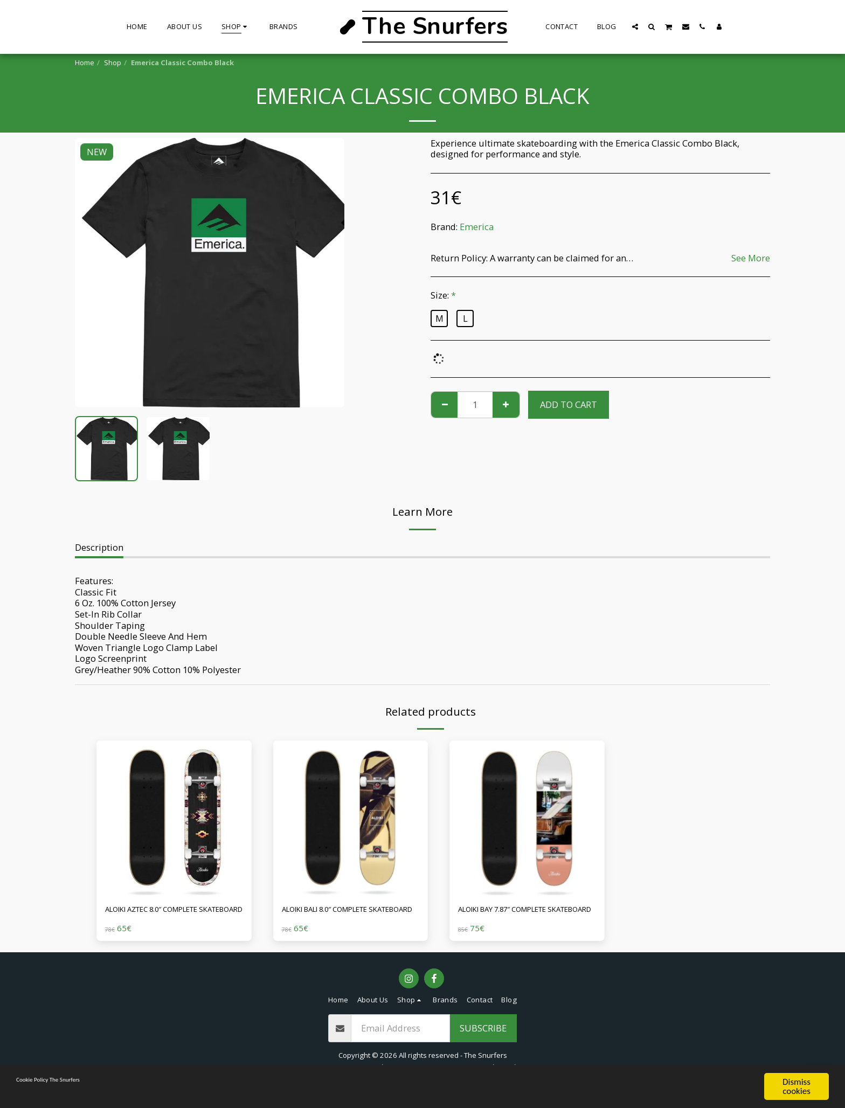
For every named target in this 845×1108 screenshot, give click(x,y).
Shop (112, 62)
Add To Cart (568, 404)
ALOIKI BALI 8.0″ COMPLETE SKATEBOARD (339, 917)
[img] (174, 818)
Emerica (477, 226)
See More (750, 258)
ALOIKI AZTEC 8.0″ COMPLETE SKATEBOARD (166, 917)
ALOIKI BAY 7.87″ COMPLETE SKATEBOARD (516, 917)
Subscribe (483, 1043)
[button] (635, 26)
